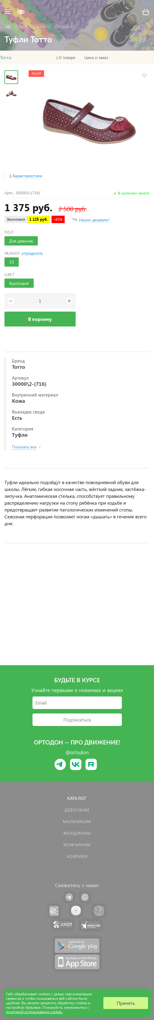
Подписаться (77, 719)
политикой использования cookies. (34, 1012)
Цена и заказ (96, 57)
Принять (126, 1003)
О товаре (67, 57)
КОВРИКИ (77, 856)
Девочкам (77, 810)
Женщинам (77, 833)
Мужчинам (77, 845)
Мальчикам (77, 821)
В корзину (40, 319)
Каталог (77, 798)
